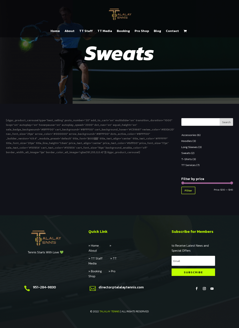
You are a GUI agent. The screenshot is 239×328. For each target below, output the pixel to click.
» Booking (98, 271)
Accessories (188, 135)
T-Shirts (186, 159)
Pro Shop (142, 31)
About (69, 31)
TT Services (188, 165)
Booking (123, 31)
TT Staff (86, 31)
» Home (99, 245)
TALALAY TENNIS (109, 311)
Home (55, 31)
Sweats (186, 153)
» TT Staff (99, 258)
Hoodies (186, 141)
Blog (157, 31)
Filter (188, 190)
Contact (172, 31)
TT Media (104, 31)
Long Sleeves (189, 147)
